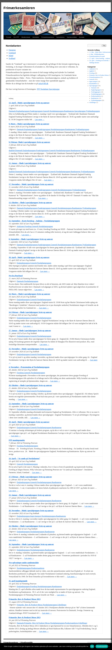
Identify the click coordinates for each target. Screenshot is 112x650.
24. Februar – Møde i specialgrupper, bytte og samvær (30, 312)
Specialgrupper (80, 111)
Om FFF (16, 37)
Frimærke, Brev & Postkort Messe (29, 605)
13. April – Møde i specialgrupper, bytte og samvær (29, 103)
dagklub (12, 150)
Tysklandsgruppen (93, 111)
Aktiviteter (35, 37)
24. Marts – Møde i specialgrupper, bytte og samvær (29, 294)
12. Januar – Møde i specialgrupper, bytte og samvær (30, 163)
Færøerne (12, 50)
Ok (92, 646)
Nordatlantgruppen (57, 111)
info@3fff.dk (43, 84)
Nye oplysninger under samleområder (24, 563)
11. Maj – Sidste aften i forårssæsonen (100, 52)
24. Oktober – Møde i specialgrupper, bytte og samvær (30, 526)
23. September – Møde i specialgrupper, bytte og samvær (31, 404)
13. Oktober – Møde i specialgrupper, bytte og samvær (30, 203)
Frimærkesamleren (19, 8)
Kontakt (81, 37)
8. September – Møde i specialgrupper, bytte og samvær (31, 239)
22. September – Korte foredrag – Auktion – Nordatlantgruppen (34, 221)
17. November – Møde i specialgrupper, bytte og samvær (31, 184)
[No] (109, 646)
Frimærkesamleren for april (97, 56)
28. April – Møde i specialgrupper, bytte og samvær (29, 257)
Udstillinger (61, 605)
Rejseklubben (93, 83)
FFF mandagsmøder (17, 440)
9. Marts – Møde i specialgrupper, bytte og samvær (29, 124)
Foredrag (28, 226)
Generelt (46, 111)
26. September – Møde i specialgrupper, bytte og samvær (31, 544)
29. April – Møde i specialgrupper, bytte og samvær (29, 422)
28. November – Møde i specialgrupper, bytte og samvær (31, 511)
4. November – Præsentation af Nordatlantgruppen (29, 367)
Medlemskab (25, 37)
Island (11, 56)
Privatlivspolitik (27, 642)
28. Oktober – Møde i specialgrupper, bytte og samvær (30, 385)
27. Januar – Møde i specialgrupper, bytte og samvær (30, 331)
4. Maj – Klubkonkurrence (96, 54)
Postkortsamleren (37, 568)
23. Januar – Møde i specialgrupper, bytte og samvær (30, 495)
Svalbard (12, 58)
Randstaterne (69, 111)
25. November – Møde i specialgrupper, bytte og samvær (31, 349)
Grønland (12, 53)
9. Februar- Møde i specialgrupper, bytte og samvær (29, 142)
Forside (8, 37)
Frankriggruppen (36, 111)
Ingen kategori (35, 516)
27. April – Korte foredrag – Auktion (99, 58)
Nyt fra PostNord (16, 276)
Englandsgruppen (22, 111)
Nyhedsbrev (60, 37)
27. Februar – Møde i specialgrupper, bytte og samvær (30, 477)
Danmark (12, 111)
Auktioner (20, 226)
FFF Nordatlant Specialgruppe (48, 89)
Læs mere (40, 120)
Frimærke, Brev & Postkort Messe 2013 (24, 599)
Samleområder (72, 37)
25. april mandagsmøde (18, 581)
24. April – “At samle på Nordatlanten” (24, 458)
